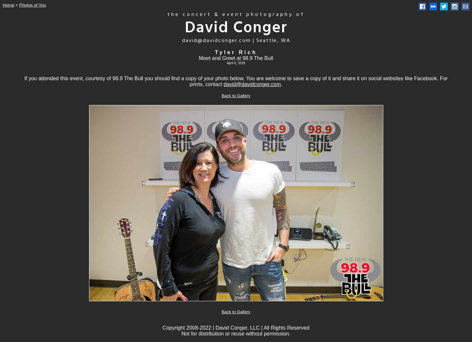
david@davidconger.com (252, 84)
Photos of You (32, 5)
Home (8, 5)
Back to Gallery (235, 95)
